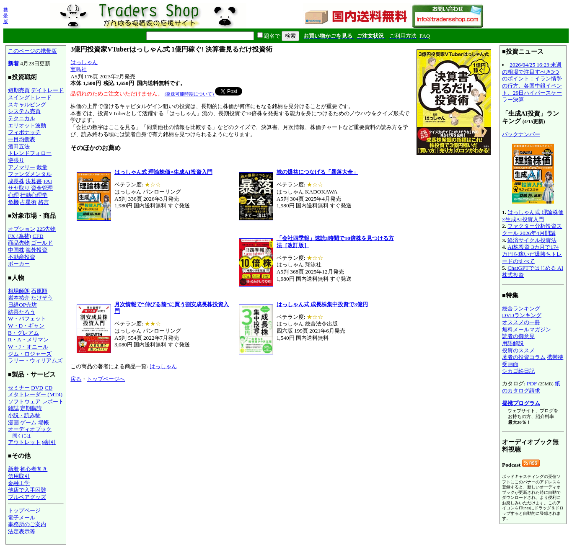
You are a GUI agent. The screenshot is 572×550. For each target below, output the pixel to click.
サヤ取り (19, 188)
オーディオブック (30, 429)
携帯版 (5, 15)
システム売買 (24, 111)
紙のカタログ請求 (531, 387)
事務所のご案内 (27, 524)
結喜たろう (21, 312)
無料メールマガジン (526, 329)
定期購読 (31, 408)
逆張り (16, 160)
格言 (43, 202)
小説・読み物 (24, 415)
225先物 (46, 229)
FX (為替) (19, 236)
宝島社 (78, 69)
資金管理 (42, 188)
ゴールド (42, 243)
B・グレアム (23, 333)
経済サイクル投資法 (531, 240)
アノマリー (21, 167)
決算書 (34, 181)
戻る (75, 379)
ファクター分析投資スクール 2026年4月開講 (532, 229)
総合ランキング (521, 308)
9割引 (49, 442)
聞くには (22, 435)
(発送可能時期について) (190, 93)
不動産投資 (21, 257)
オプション (21, 229)
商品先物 (19, 243)
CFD (38, 236)
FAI (48, 181)
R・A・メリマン (28, 339)
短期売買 (19, 90)
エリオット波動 (27, 125)
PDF (532, 383)
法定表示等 (21, 531)
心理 (13, 195)
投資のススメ (518, 350)
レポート (53, 401)
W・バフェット (27, 318)
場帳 (43, 422)
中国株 (16, 250)
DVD (37, 388)
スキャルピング (27, 104)
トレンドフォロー (30, 153)
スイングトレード (30, 97)
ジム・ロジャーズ (30, 354)
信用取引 (19, 476)
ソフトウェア (24, 401)
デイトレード (47, 90)
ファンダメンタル (30, 174)
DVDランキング (521, 315)
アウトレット (24, 442)
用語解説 (513, 343)
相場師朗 (19, 291)
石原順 (39, 291)
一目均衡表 (21, 139)
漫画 (13, 422)
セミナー (19, 388)
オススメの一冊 (521, 322)
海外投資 (36, 250)
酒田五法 (19, 146)
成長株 (16, 181)
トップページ (24, 510)
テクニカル (21, 118)
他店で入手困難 (27, 490)
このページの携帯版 (32, 51)
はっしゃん (84, 62)
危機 (13, 202)
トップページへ (106, 379)
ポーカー (19, 264)
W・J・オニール (28, 346)
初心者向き (33, 469)
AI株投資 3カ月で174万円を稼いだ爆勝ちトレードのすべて (532, 254)
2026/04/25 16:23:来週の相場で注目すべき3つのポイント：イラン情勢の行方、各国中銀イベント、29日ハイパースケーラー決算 (532, 82)
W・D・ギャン (26, 326)
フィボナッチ (24, 132)
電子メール (21, 517)
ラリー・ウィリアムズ (35, 360)
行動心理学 (33, 195)
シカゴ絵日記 (518, 371)
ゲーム (28, 422)
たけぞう (42, 297)
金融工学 (19, 483)
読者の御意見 (518, 336)
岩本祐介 (19, 297)
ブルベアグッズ (27, 497)
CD (49, 388)
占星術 (28, 202)
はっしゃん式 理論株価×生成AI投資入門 (533, 215)
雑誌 (13, 408)
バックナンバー (521, 134)
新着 (13, 63)
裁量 (41, 167)
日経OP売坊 (22, 305)
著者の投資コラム (524, 357)
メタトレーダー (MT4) (35, 394)
